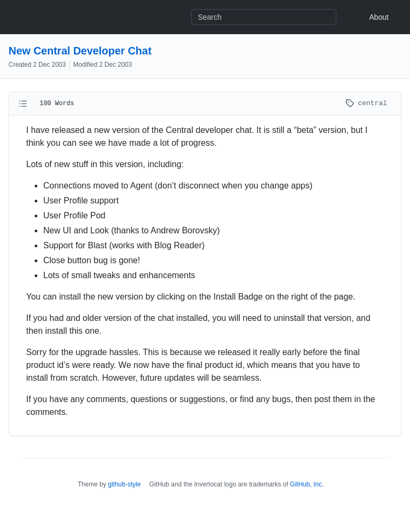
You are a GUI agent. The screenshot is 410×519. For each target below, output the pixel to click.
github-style (124, 484)
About (379, 17)
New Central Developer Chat (80, 51)
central (366, 103)
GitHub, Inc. (307, 484)
